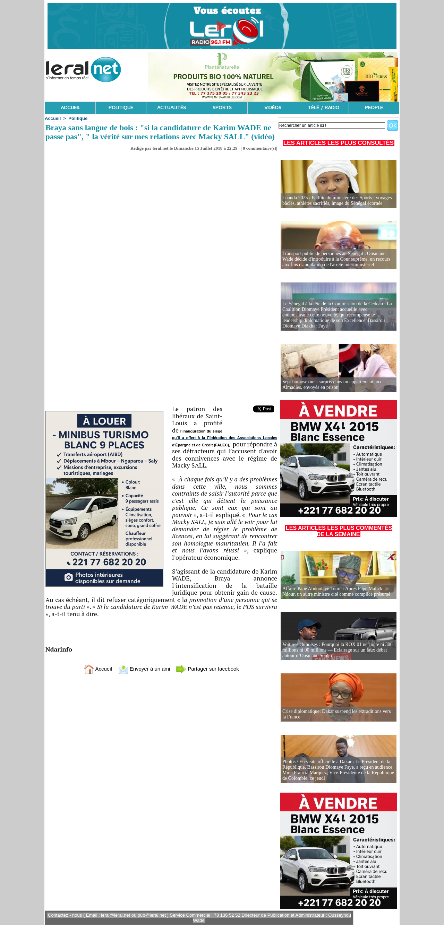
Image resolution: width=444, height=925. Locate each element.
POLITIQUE (121, 107)
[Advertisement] (161, 353)
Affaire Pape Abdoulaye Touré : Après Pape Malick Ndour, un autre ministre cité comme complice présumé (336, 591)
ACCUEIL (70, 107)
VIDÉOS (272, 107)
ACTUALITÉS (171, 107)
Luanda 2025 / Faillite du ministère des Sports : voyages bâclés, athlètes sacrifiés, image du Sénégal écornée (337, 200)
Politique (77, 118)
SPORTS (222, 107)
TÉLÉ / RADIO (323, 107)
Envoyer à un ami (144, 669)
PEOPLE (374, 107)
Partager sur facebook (207, 669)
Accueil (53, 118)
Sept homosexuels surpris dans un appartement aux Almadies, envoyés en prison (332, 384)
